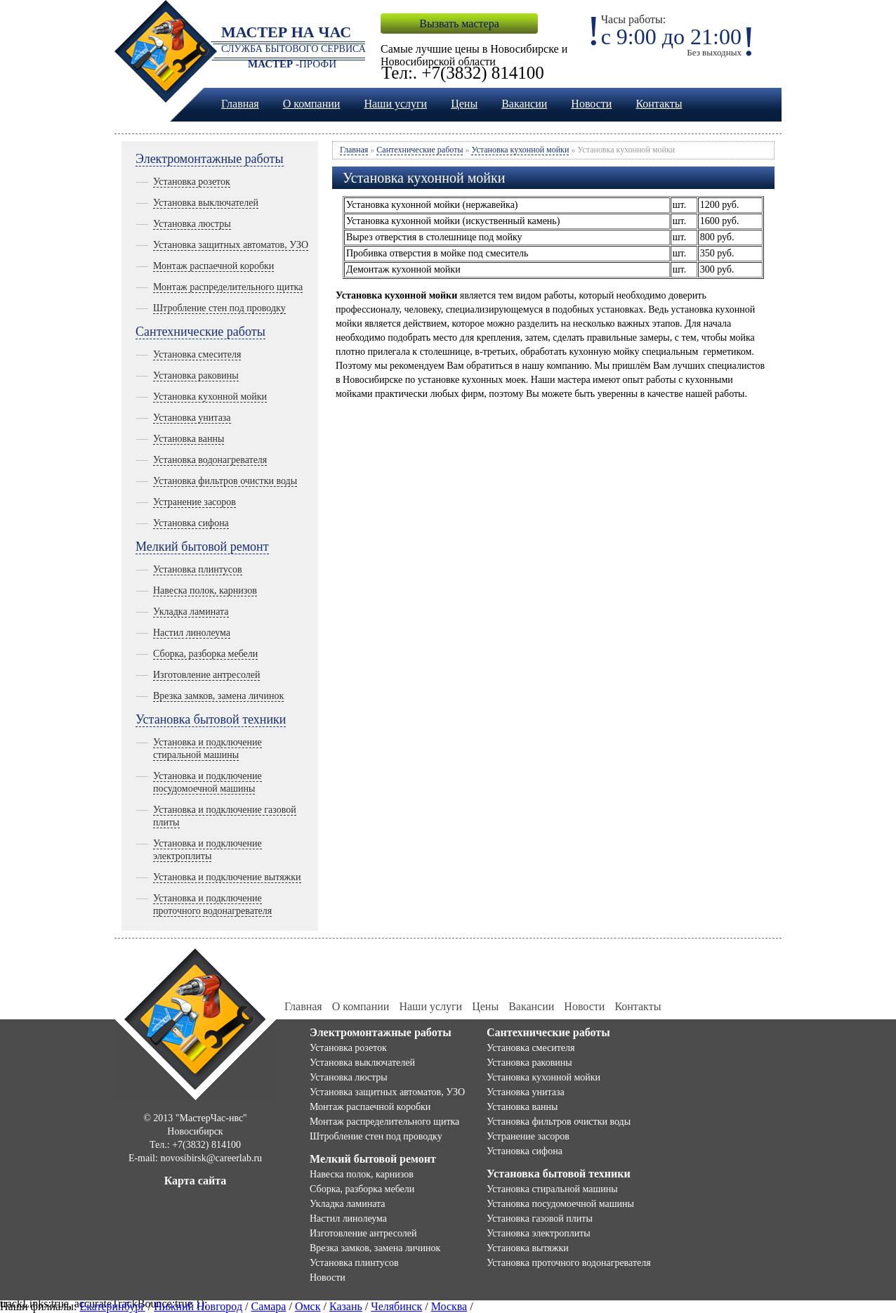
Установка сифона (191, 523)
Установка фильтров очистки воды (225, 481)
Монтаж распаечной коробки (213, 266)
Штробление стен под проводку (219, 308)
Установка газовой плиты (540, 1218)
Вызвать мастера (459, 24)
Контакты (658, 104)
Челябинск (396, 1306)
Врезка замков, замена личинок (218, 696)
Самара (268, 1306)
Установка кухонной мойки (210, 396)
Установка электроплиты (539, 1233)
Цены (464, 104)
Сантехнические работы (200, 332)
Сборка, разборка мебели (205, 653)
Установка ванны (188, 438)
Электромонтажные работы (210, 159)
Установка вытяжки (528, 1248)
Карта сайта (195, 1181)
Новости (591, 104)
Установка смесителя (197, 354)
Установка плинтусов (197, 569)
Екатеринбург (112, 1306)
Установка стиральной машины (552, 1189)
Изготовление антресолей (206, 674)
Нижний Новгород (198, 1306)
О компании (312, 104)
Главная (240, 104)
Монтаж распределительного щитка (228, 287)
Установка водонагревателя (210, 460)
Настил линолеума (191, 632)
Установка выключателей (205, 202)
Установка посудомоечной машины (560, 1203)
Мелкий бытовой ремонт (202, 547)
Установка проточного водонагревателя (569, 1263)
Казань (345, 1306)
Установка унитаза (192, 417)
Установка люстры (192, 223)
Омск (308, 1306)
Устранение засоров (194, 502)
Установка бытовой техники (211, 719)
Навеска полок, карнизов (205, 590)
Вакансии (524, 104)
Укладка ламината (191, 611)
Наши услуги (395, 104)
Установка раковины (196, 375)
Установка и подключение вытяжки (227, 877)
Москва (449, 1306)
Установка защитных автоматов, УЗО (230, 245)
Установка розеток (191, 181)
